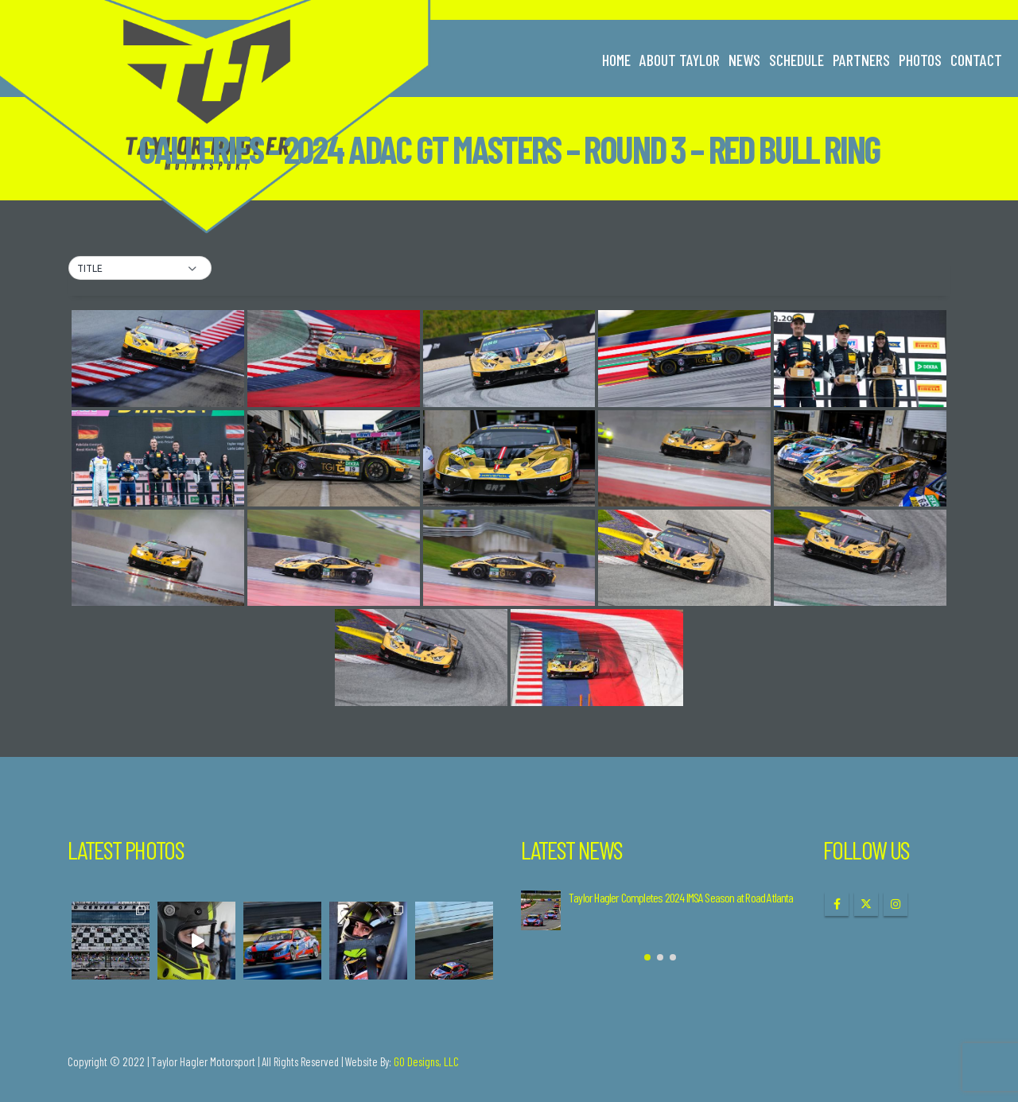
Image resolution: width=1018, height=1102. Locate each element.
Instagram (895, 904)
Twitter (866, 904)
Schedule (796, 59)
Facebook (837, 904)
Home (616, 59)
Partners (861, 59)
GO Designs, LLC (426, 1061)
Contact (976, 59)
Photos (920, 59)
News (744, 59)
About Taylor (679, 59)
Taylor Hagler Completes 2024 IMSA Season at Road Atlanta (681, 897)
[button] (140, 269)
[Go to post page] (541, 910)
